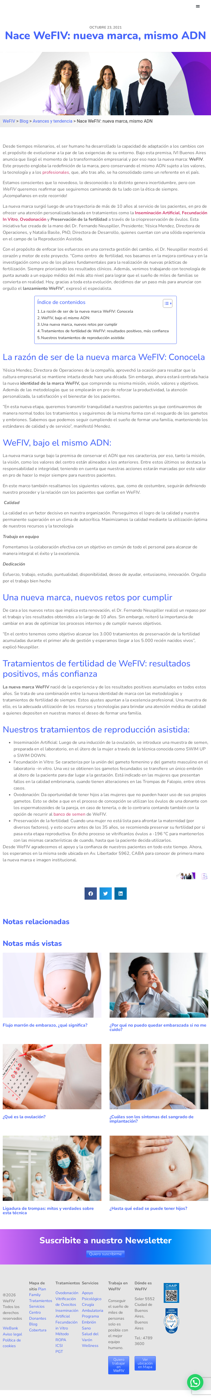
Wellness (90, 1346)
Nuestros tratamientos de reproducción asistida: (83, 338)
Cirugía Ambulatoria (92, 1307)
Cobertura (37, 1330)
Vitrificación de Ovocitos (65, 1301)
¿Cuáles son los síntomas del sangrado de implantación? (152, 1119)
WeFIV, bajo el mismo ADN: (66, 318)
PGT (59, 1351)
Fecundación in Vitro (66, 1325)
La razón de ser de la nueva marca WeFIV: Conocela (87, 311)
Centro (35, 1312)
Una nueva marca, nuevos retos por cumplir (79, 324)
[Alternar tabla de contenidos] (165, 303)
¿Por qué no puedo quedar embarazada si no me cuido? (158, 1028)
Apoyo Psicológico (91, 1296)
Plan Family (37, 1292)
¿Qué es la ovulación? (24, 1117)
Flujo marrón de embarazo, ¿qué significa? (45, 1026)
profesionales (55, 173)
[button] (198, 6)
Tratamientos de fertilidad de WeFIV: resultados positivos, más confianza (106, 331)
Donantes (37, 1318)
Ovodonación (33, 219)
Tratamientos (40, 1300)
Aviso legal (12, 1334)
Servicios (37, 1306)
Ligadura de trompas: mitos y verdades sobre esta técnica (48, 1211)
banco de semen (69, 815)
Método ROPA (62, 1337)
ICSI (59, 1346)
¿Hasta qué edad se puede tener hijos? (148, 1208)
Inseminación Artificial (157, 213)
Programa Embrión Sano (90, 1322)
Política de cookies (12, 1343)
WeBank (10, 1328)
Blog (33, 1324)
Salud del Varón (90, 1337)
